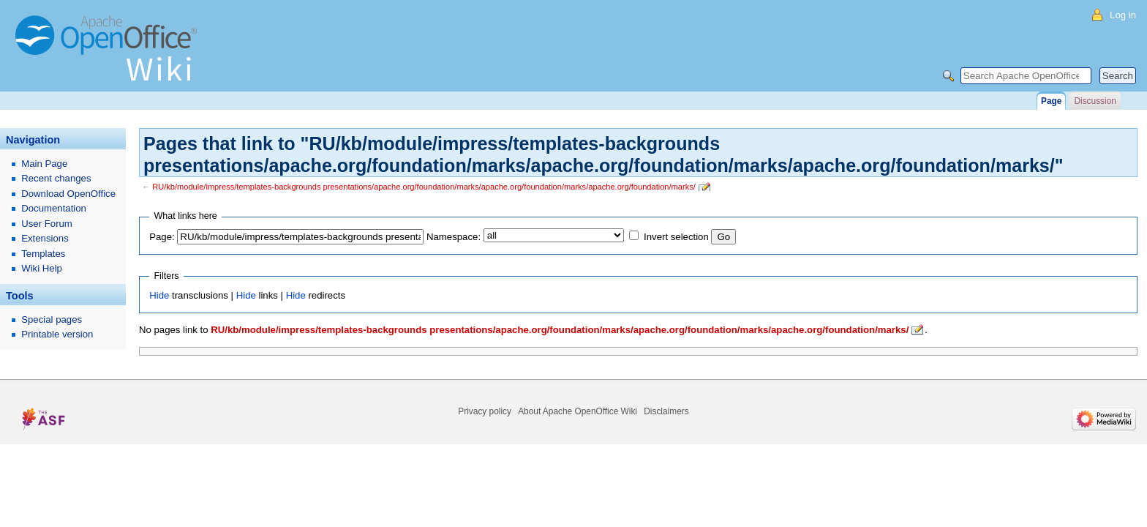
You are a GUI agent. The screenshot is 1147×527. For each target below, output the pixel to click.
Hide (159, 295)
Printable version (57, 334)
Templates (43, 253)
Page (1051, 101)
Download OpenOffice (68, 193)
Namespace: (453, 236)
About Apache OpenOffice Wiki (577, 411)
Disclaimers (666, 411)
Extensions (45, 238)
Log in (1123, 15)
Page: (161, 236)
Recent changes (56, 178)
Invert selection (676, 236)
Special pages (51, 319)
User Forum (46, 223)
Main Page (44, 163)
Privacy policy (484, 411)
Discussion (1095, 101)
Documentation (53, 208)
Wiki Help (41, 268)
